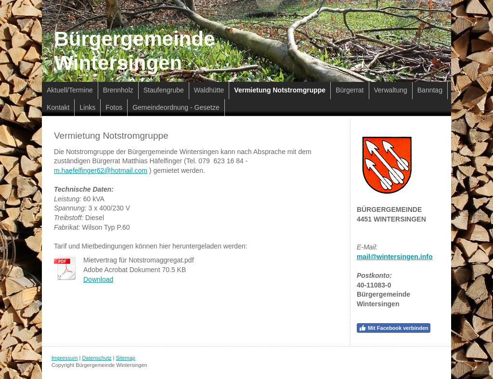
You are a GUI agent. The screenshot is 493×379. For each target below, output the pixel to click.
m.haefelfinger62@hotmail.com (100, 170)
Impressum (65, 358)
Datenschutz (96, 358)
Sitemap (125, 358)
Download (98, 279)
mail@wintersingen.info (395, 257)
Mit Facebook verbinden (393, 328)
